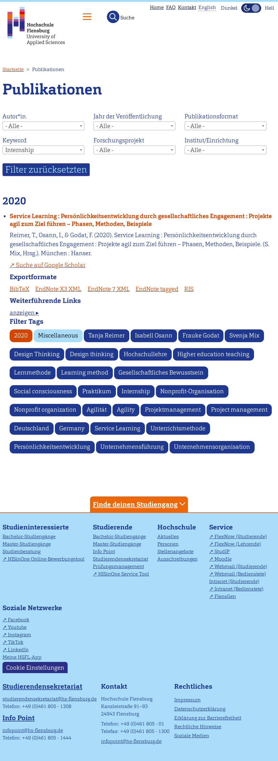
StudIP (222, 551)
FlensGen (225, 596)
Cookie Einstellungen (35, 668)
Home (157, 7)
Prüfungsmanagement (118, 566)
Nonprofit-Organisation (192, 391)
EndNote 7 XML (109, 289)
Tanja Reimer (106, 335)
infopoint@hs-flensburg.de (32, 730)
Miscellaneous (58, 335)
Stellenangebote (175, 551)
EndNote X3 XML (58, 289)
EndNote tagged (157, 289)
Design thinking (91, 354)
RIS (189, 289)
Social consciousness (43, 391)
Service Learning (117, 428)
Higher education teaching (213, 354)
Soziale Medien (191, 735)
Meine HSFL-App (21, 657)
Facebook (18, 619)
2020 (21, 335)
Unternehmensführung (132, 447)
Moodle (223, 559)
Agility (126, 410)
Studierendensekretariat (120, 559)
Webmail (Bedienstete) (240, 574)
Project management (239, 410)
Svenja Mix (244, 335)
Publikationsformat (211, 116)
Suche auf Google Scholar (50, 265)
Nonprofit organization (45, 410)
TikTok (15, 642)
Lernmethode (32, 372)
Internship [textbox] (19, 150)
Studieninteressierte (35, 527)
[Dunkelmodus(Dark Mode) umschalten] (251, 8)
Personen (168, 544)
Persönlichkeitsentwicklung (52, 447)
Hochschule (176, 527)
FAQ (170, 7)
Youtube (17, 627)
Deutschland (31, 428)
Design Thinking (37, 354)
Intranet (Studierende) (234, 581)
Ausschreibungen (177, 559)
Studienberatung (21, 551)
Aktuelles (168, 536)
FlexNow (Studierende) (240, 536)
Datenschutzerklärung (199, 709)
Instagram (19, 634)
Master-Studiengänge (26, 544)
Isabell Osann (153, 335)
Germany (71, 428)
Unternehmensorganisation (212, 447)
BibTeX (19, 289)
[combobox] (43, 126)
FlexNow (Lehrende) (237, 544)
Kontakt (187, 7)
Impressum (187, 699)
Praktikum (96, 391)
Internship (136, 391)
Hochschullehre (145, 354)
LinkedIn (18, 649)
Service (221, 527)
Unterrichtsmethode (178, 428)
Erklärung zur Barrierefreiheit (207, 718)
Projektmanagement (173, 410)
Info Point (104, 551)
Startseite (13, 69)
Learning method (84, 372)
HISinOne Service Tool (123, 574)
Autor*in (14, 116)
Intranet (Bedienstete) (238, 589)
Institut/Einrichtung (211, 140)
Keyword (14, 140)
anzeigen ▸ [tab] (24, 313)
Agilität (97, 410)
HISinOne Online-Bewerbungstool (46, 559)
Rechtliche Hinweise (197, 726)
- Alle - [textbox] (13, 126)
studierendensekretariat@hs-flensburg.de (49, 699)
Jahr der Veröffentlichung (127, 116)
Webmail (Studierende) (240, 566)
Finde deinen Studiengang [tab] (140, 504)
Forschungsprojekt (118, 140)
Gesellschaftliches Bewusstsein (161, 372)
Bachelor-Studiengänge (28, 536)
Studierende (112, 527)
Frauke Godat (201, 335)
